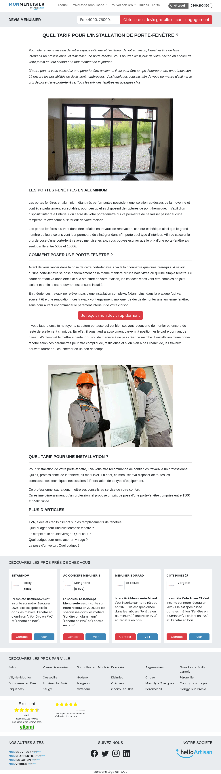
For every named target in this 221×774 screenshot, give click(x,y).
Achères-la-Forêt (55, 683)
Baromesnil (153, 689)
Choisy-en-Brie (122, 689)
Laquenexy (16, 689)
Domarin (117, 667)
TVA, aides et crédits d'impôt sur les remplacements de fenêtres (75, 522)
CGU (124, 772)
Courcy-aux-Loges (193, 683)
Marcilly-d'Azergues (159, 683)
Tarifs (156, 5)
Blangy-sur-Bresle (193, 689)
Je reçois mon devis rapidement (110, 315)
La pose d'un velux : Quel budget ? (54, 545)
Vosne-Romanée (55, 667)
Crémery (117, 683)
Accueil (63, 5)
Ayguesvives (154, 667)
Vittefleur (83, 689)
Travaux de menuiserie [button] (88, 5)
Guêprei (83, 677)
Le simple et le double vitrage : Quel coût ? (60, 534)
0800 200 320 (200, 5)
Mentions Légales (106, 772)
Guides (144, 5)
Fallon (13, 667)
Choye (150, 677)
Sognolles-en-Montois (93, 667)
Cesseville (50, 677)
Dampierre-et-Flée (22, 683)
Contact (22, 637)
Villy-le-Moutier (20, 677)
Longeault (84, 683)
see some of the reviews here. (27, 722)
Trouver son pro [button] (122, 5)
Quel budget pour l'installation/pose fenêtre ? (61, 528)
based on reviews (27, 717)
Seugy (47, 689)
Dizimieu (117, 677)
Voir (44, 637)
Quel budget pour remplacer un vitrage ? (58, 540)
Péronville (187, 677)
